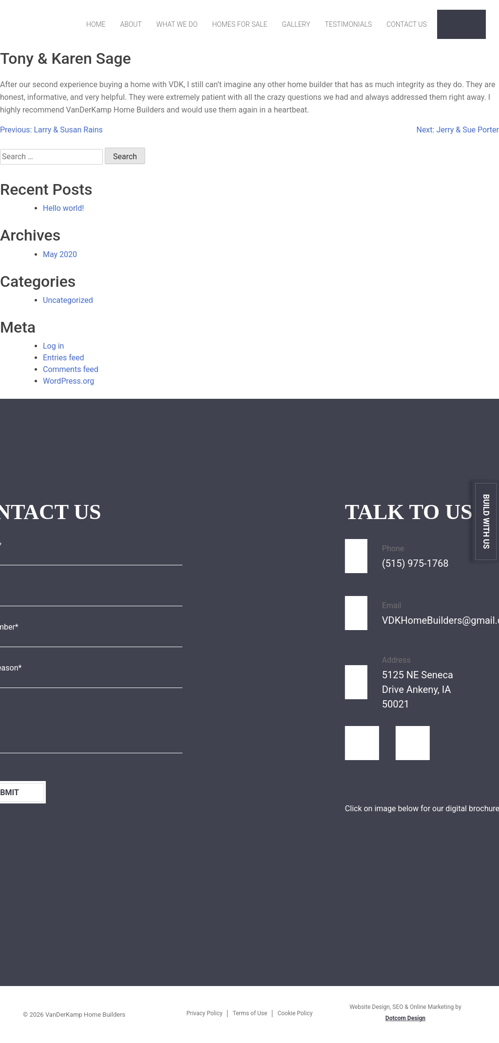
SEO (397, 1007)
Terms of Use (249, 1013)
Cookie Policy (294, 1013)
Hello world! (63, 208)
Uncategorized (68, 300)
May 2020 (60, 254)
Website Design (369, 1007)
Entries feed (63, 357)
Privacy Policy (205, 1013)
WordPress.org (68, 381)
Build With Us (486, 521)
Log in (53, 346)
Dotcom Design (405, 1018)
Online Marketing (432, 1007)
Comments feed (70, 369)
